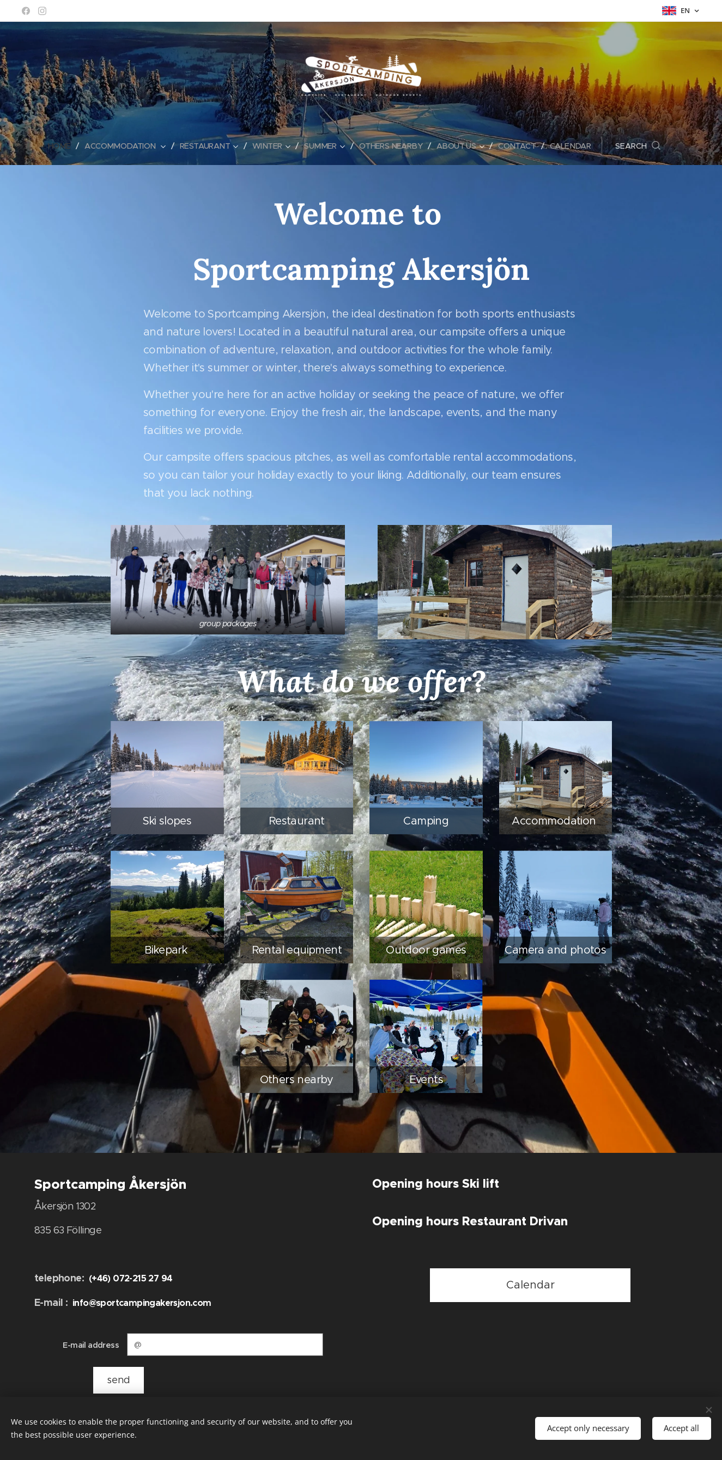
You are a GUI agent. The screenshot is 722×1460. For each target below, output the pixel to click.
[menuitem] (51, 146)
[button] (650, 146)
